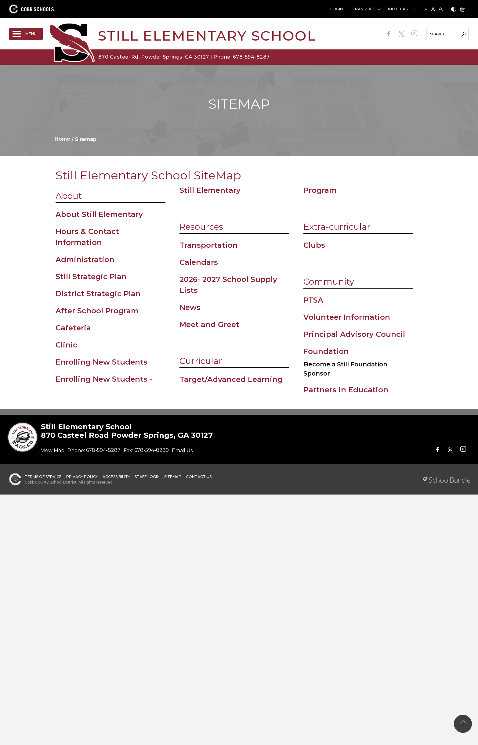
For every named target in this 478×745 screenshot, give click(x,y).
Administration (85, 259)
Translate (364, 8)
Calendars (198, 262)
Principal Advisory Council (354, 334)
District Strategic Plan (98, 293)
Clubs (314, 245)
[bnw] (453, 10)
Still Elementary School (207, 35)
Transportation (208, 245)
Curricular (200, 361)
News (190, 307)
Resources (201, 226)
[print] (462, 10)
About (69, 196)
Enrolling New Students (101, 362)
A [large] (441, 8)
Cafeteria (73, 327)
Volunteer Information (346, 317)
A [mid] (433, 9)
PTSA (313, 300)
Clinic (66, 344)
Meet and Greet (209, 324)
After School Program (97, 310)
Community (328, 281)
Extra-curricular (337, 226)
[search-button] (464, 34)
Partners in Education (345, 389)
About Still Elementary (99, 214)
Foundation (326, 351)
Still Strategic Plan (91, 276)
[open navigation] (26, 34)
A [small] (426, 9)
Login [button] (336, 8)
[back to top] (463, 724)
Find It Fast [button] (398, 8)
